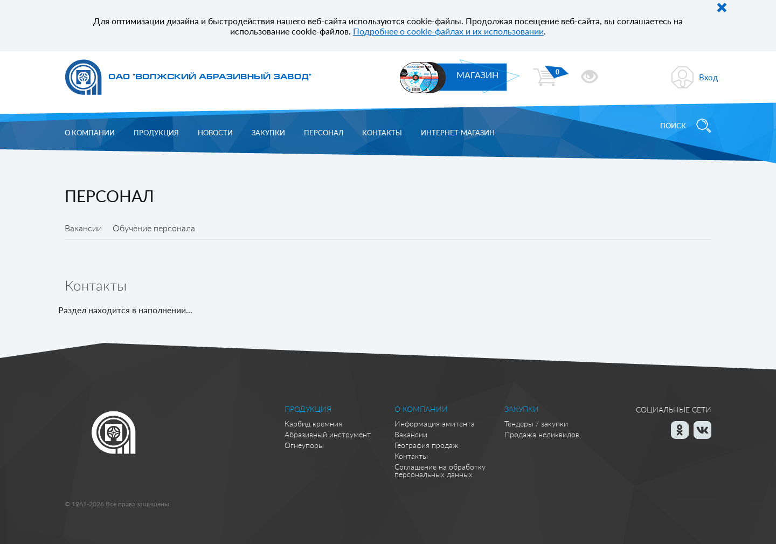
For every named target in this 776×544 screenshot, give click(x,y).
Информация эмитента (434, 423)
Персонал (323, 132)
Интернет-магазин (458, 132)
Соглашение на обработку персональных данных (440, 470)
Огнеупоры (304, 445)
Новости (215, 132)
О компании (90, 132)
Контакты (382, 132)
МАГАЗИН (477, 75)
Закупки (268, 132)
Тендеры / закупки (536, 423)
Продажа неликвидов (541, 434)
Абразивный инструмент (328, 434)
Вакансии (410, 434)
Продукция (156, 132)
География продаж (426, 445)
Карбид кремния (313, 423)
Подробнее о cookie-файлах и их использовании (448, 31)
